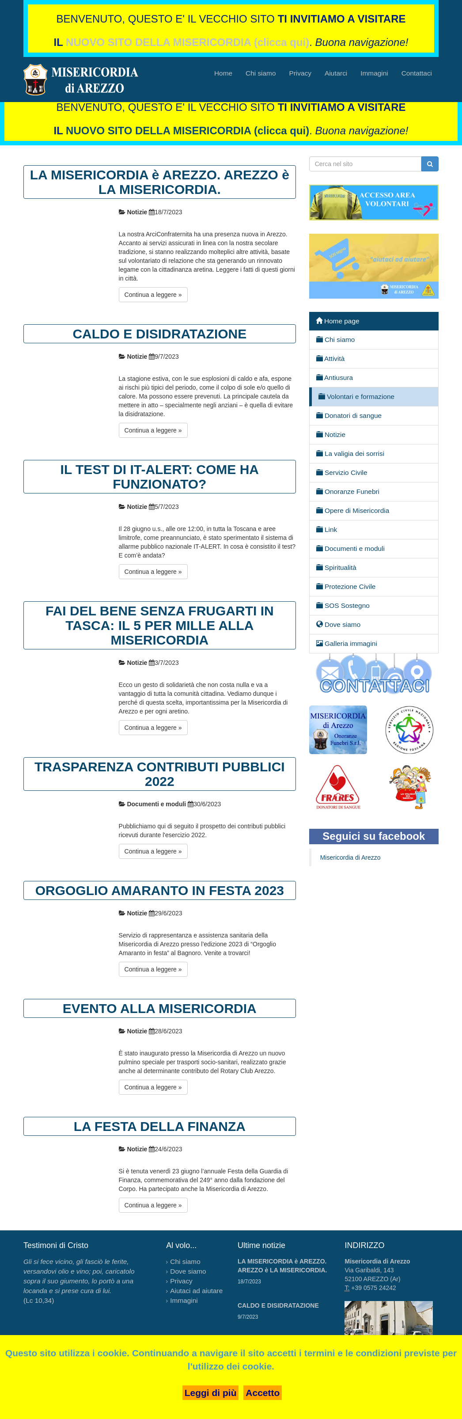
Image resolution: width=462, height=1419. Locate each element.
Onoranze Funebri (347, 491)
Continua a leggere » (153, 294)
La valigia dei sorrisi (350, 453)
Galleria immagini (346, 643)
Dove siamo (338, 624)
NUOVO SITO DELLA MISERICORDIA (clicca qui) (187, 42)
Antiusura (334, 377)
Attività (330, 358)
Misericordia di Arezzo (350, 857)
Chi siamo (261, 73)
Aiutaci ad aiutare (196, 1290)
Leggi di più (211, 1393)
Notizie (330, 434)
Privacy (300, 73)
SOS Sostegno (343, 605)
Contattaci (416, 73)
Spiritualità (336, 567)
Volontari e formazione (356, 396)
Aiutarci (336, 73)
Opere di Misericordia (353, 510)
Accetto (263, 1393)
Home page (338, 321)
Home (223, 73)
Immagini (374, 73)
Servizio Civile (341, 472)
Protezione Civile (346, 586)
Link (326, 529)
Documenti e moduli (350, 548)
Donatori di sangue (349, 415)
